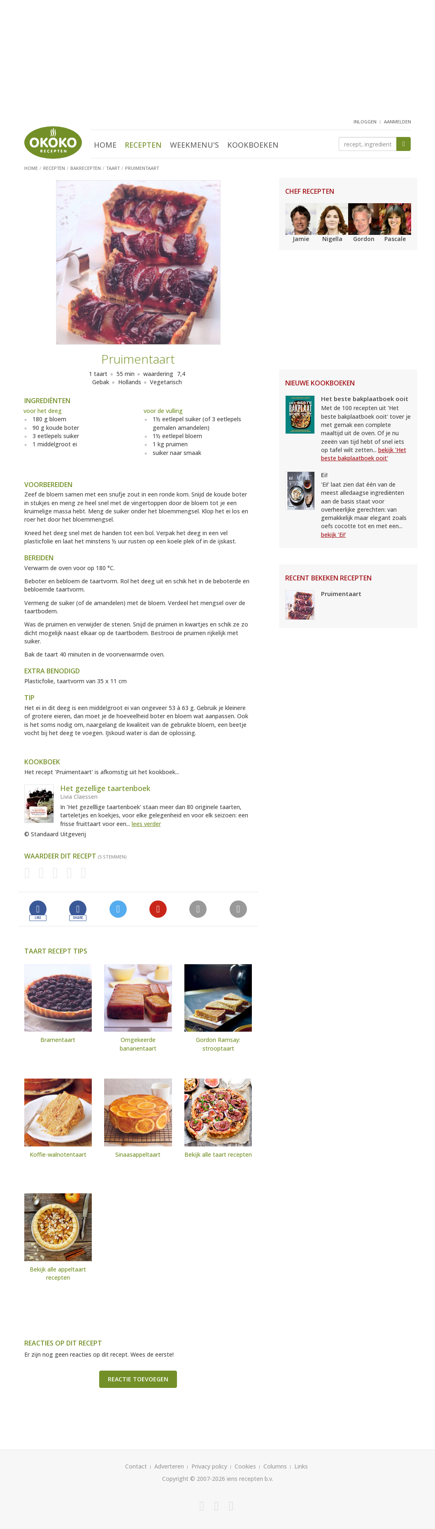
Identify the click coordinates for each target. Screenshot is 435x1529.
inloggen (365, 121)
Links (301, 1466)
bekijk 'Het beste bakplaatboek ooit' (363, 454)
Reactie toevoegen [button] (138, 1379)
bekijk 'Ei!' (333, 534)
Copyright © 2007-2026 (193, 1479)
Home (105, 145)
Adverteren (169, 1466)
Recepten (143, 145)
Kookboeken (253, 145)
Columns (275, 1466)
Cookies (245, 1466)
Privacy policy (209, 1466)
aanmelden (397, 121)
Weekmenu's (194, 145)
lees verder (146, 824)
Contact (136, 1466)
